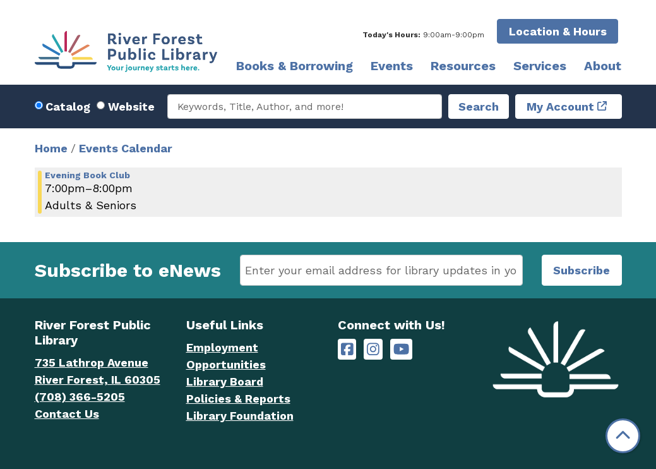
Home (51, 148)
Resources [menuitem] (463, 65)
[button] (423, 35)
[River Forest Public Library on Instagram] (373, 349)
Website (131, 106)
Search (478, 106)
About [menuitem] (602, 65)
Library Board (224, 381)
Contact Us (67, 413)
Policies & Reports (238, 398)
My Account (560, 106)
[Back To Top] (622, 435)
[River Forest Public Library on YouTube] (401, 349)
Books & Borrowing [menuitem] (294, 65)
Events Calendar (125, 148)
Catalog (67, 106)
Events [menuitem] (392, 65)
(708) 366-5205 (80, 396)
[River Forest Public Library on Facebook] (347, 349)
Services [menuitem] (539, 65)
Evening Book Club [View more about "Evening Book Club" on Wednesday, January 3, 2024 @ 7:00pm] (87, 175)
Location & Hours (558, 31)
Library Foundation (240, 415)
